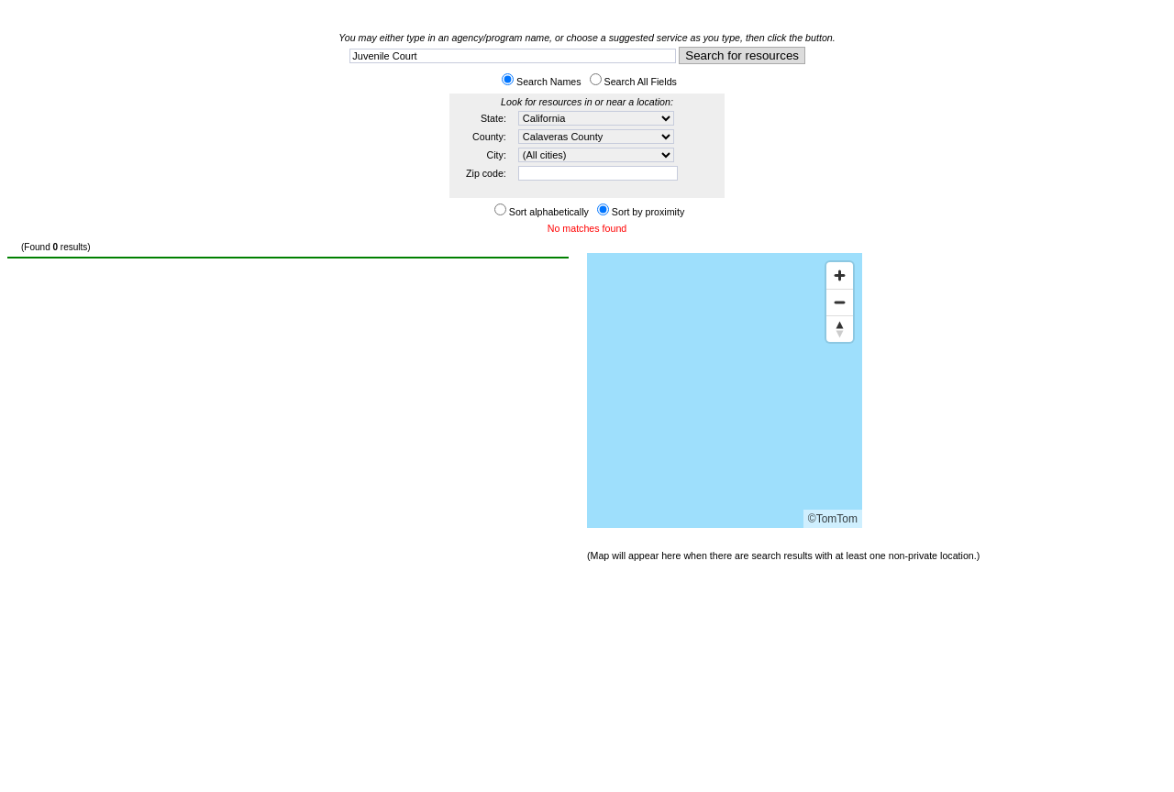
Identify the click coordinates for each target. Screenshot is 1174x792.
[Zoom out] (839, 302)
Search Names (548, 81)
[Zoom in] (839, 275)
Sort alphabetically (549, 211)
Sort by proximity (648, 211)
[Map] (724, 390)
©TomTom (833, 518)
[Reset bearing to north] (839, 328)
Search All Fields (640, 81)
